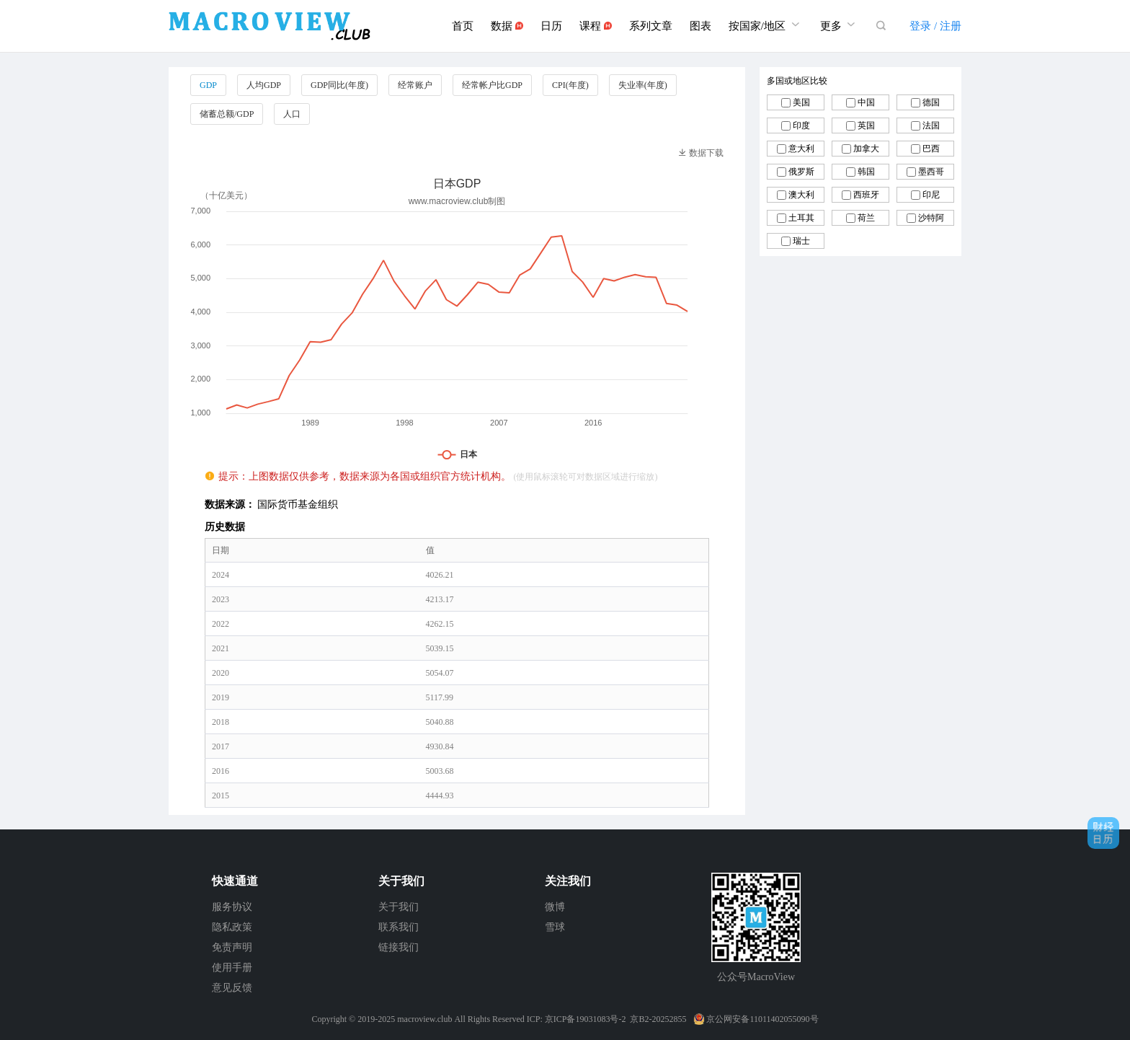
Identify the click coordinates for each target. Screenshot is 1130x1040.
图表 (700, 26)
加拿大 (866, 149)
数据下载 (701, 153)
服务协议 (232, 907)
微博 (555, 907)
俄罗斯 (801, 172)
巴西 (931, 149)
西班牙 (866, 195)
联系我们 (398, 927)
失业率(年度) (642, 85)
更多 (839, 24)
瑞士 (801, 241)
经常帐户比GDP (492, 85)
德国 (931, 102)
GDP (208, 85)
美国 (801, 102)
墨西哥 (931, 172)
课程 (595, 26)
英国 (866, 125)
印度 (801, 125)
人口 (292, 114)
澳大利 (801, 195)
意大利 (801, 149)
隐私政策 (232, 927)
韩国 (866, 172)
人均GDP (263, 85)
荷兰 (866, 218)
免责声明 (232, 947)
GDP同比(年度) (339, 85)
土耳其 (801, 218)
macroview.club (424, 1019)
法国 (931, 125)
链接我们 (398, 947)
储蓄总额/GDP (227, 114)
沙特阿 (931, 218)
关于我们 (398, 907)
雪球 (555, 927)
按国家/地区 (766, 24)
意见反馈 (232, 987)
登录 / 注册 (935, 26)
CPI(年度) (570, 85)
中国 (866, 102)
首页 (462, 26)
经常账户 (415, 85)
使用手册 (232, 967)
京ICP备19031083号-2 (585, 1019)
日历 (551, 26)
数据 (507, 26)
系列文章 (650, 26)
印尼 (931, 195)
